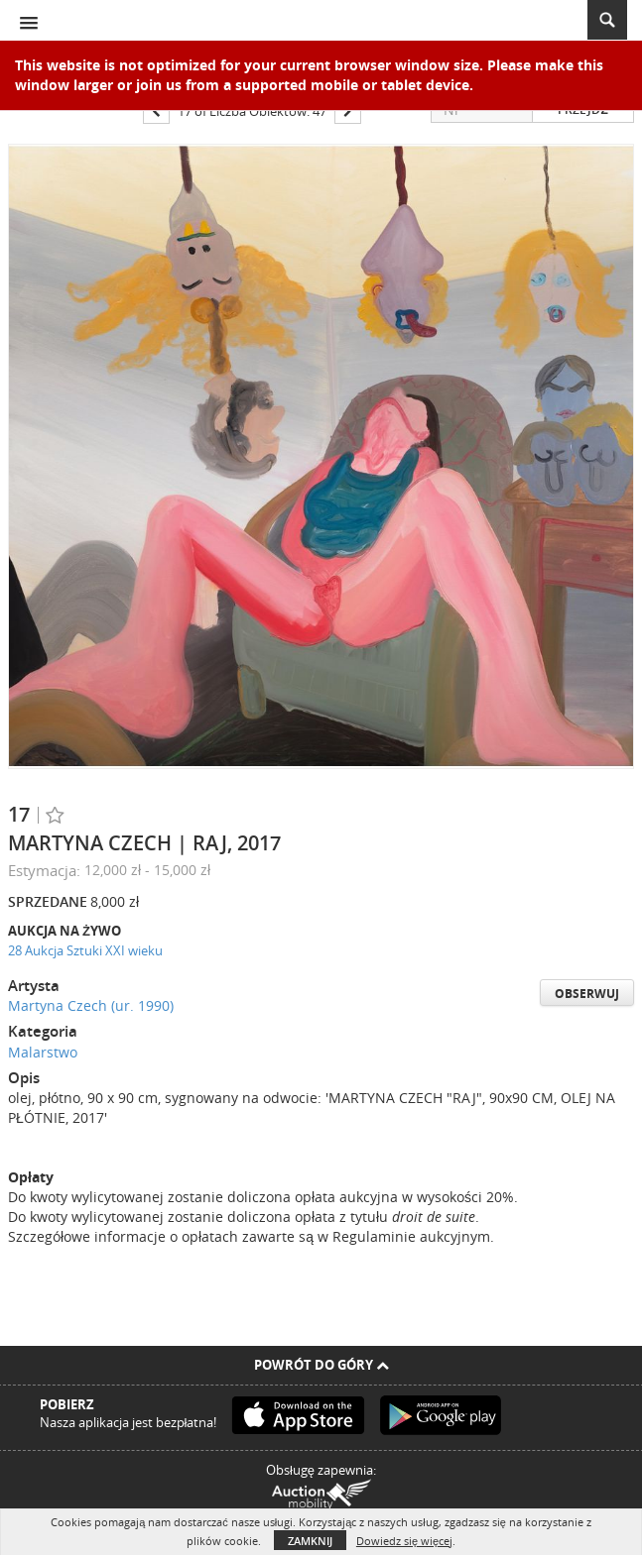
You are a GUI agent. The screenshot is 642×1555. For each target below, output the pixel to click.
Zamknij (310, 1540)
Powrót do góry (321, 1365)
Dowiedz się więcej (404, 1540)
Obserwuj (587, 993)
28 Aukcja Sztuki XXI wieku (85, 950)
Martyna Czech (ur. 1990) (91, 1005)
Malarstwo (42, 1052)
